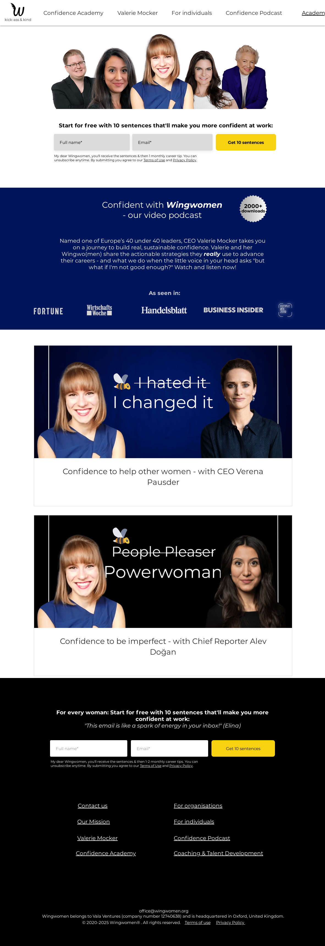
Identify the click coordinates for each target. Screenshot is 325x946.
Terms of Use (154, 160)
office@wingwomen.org (163, 911)
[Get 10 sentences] (246, 142)
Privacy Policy (184, 160)
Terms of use (198, 922)
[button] (93, 805)
